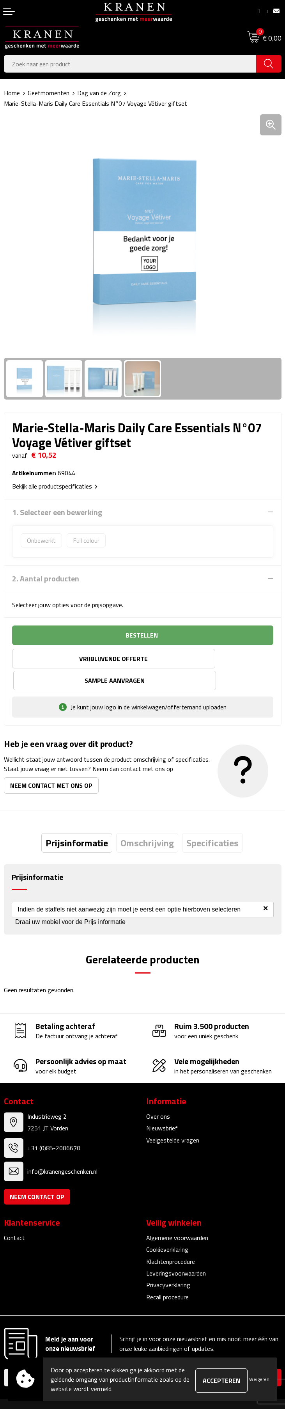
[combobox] (130, 64)
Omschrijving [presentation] (147, 821)
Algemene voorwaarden (177, 1215)
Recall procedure (167, 1274)
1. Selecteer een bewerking (57, 512)
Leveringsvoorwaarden (176, 1251)
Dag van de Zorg (99, 93)
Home (12, 93)
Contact (14, 1215)
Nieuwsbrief (162, 1106)
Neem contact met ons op (51, 763)
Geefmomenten (48, 93)
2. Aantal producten (45, 579)
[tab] (76, 821)
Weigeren (259, 1379)
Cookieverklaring (167, 1227)
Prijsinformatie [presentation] (77, 821)
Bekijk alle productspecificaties (54, 486)
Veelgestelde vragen (172, 1118)
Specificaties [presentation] (212, 821)
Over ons (158, 1094)
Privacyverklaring (168, 1263)
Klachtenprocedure (170, 1239)
